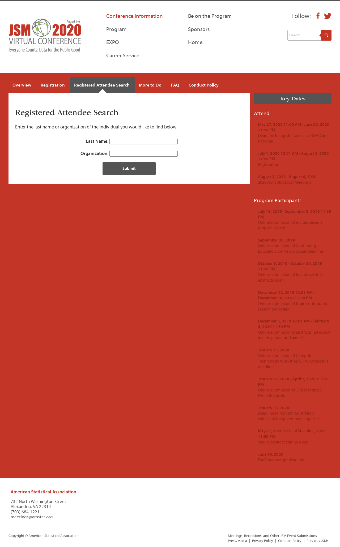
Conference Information (134, 16)
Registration (53, 85)
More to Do (150, 85)
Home (195, 42)
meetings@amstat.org (32, 516)
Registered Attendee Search (102, 85)
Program (116, 29)
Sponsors (199, 29)
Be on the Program (210, 16)
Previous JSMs (318, 541)
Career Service (122, 55)
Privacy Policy (262, 541)
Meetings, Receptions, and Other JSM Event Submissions (272, 535)
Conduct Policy (204, 85)
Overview (21, 85)
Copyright (16, 535)
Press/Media (237, 541)
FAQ (175, 85)
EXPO (112, 42)
